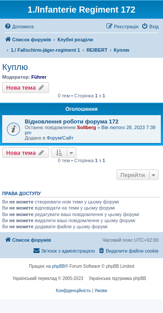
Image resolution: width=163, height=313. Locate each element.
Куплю (15, 67)
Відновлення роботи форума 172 (72, 121)
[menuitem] (18, 26)
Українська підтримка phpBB (117, 278)
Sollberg (86, 127)
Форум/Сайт (60, 137)
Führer (39, 77)
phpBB (58, 266)
